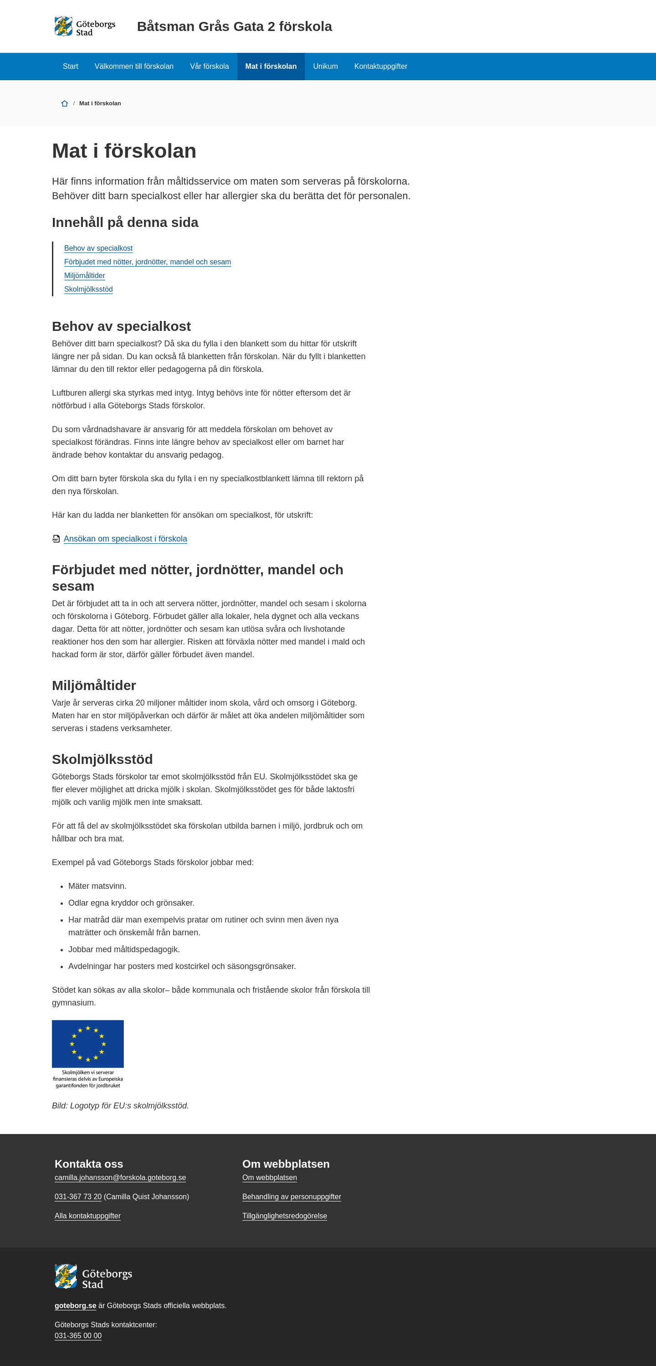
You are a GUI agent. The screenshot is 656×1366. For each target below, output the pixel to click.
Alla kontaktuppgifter (88, 1216)
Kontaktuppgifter (381, 66)
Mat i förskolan (271, 66)
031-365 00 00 (78, 1336)
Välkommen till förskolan (134, 66)
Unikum (325, 66)
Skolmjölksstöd (88, 289)
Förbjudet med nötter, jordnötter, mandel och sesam (147, 262)
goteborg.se (76, 1305)
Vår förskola (209, 66)
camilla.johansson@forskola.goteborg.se (120, 1177)
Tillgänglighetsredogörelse (284, 1216)
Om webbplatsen (269, 1177)
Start (70, 66)
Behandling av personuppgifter (291, 1197)
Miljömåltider (84, 275)
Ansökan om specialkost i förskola (125, 538)
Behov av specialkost (98, 248)
